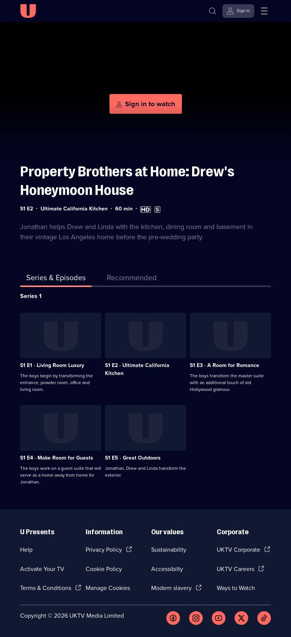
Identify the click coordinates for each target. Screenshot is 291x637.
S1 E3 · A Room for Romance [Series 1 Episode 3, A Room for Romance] (224, 365)
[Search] (212, 11)
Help (26, 549)
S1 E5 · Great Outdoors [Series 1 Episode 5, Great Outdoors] (133, 458)
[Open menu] (264, 11)
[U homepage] (28, 11)
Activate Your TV (42, 569)
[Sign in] (238, 11)
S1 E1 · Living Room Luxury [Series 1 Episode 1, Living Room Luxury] (52, 365)
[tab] (132, 279)
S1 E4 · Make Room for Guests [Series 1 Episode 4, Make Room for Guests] (56, 458)
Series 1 (31, 296)
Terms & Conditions (45, 588)
